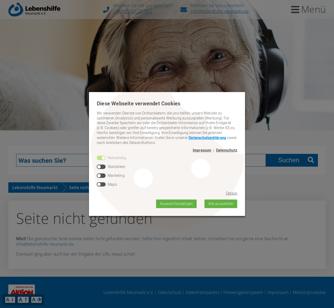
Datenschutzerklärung (207, 137)
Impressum (202, 150)
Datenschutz (226, 150)
